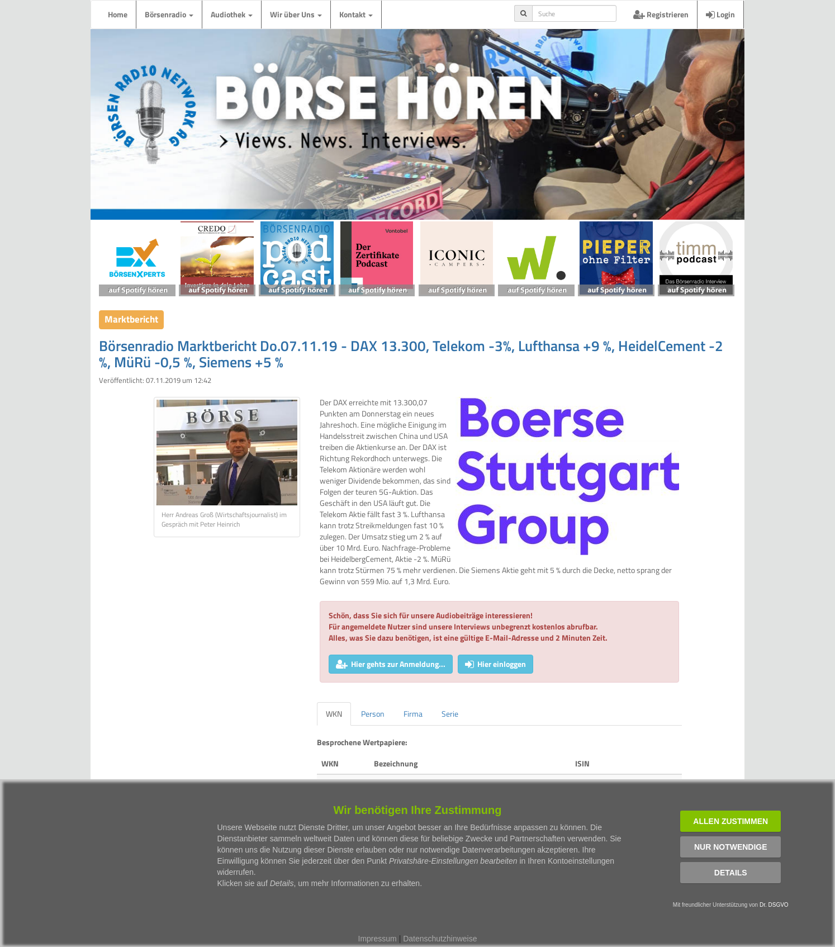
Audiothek (232, 14)
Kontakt (356, 14)
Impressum (377, 938)
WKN (334, 713)
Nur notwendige (730, 846)
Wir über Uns (296, 14)
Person (373, 713)
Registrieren (661, 14)
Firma (413, 713)
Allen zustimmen (730, 821)
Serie (450, 713)
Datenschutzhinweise (440, 938)
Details (730, 872)
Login (720, 14)
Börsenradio (169, 14)
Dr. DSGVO (774, 905)
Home (117, 14)
